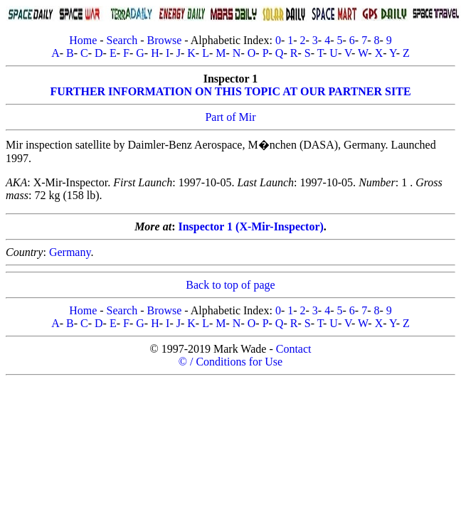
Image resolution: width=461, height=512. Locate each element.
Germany (70, 252)
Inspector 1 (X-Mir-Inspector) (250, 226)
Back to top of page (230, 285)
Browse (164, 40)
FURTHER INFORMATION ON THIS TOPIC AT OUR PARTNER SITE (230, 91)
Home (83, 40)
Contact (294, 349)
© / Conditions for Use (230, 362)
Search (122, 40)
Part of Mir (230, 117)
